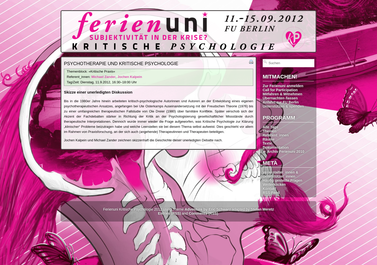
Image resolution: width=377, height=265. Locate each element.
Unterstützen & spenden (283, 106)
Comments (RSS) (203, 213)
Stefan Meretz (262, 209)
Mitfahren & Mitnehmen (282, 94)
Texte (267, 143)
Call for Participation (280, 90)
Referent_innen (276, 135)
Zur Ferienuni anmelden (283, 86)
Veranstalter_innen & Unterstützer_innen (280, 174)
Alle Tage (270, 127)
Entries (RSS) (169, 213)
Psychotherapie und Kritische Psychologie (121, 63)
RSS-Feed (271, 193)
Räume (269, 139)
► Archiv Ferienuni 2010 (283, 151)
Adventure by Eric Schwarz (208, 209)
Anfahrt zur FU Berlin (281, 102)
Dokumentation (276, 147)
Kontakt (269, 189)
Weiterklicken (274, 184)
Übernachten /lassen (280, 98)
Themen (269, 131)
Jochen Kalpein (129, 77)
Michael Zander (103, 77)
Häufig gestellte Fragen (282, 180)
